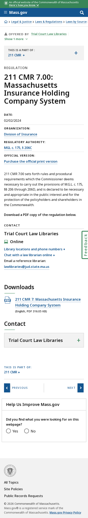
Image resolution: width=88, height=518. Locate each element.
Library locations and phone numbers (33, 249)
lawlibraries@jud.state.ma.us (26, 267)
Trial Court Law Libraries (49, 34)
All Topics (11, 482)
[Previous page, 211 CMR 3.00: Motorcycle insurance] (7, 387)
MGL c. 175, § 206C (18, 147)
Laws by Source (76, 22)
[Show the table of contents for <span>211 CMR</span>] (76, 53)
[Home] (5, 21)
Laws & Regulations (48, 22)
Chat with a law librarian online (28, 255)
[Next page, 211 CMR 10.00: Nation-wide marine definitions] (81, 387)
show (14, 39)
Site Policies (13, 489)
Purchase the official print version (30, 161)
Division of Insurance (20, 134)
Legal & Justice (21, 22)
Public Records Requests (23, 496)
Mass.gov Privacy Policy (65, 512)
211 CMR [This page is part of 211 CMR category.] (10, 372)
